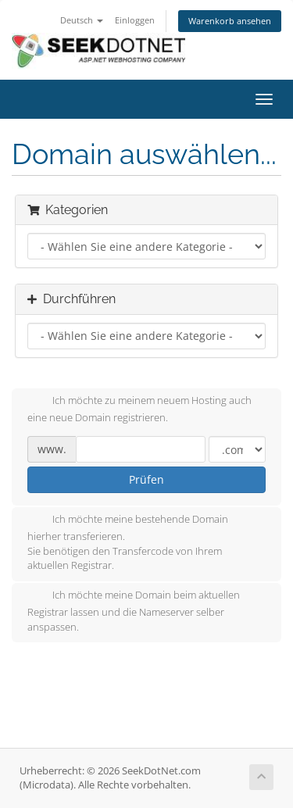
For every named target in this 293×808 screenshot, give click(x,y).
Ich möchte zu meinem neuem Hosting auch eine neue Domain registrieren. (139, 408)
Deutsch (81, 20)
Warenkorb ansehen (229, 21)
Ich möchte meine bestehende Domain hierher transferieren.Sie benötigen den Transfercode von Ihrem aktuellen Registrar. (127, 542)
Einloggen (135, 20)
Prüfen (146, 479)
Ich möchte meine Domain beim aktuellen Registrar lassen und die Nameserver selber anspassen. (133, 611)
